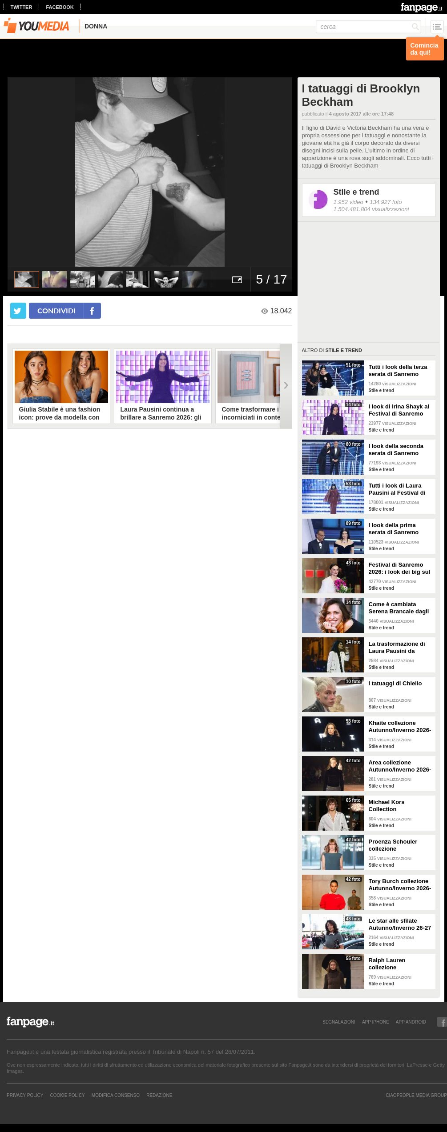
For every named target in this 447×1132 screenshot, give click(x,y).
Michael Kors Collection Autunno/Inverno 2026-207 (400, 806)
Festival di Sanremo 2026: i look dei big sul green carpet (400, 568)
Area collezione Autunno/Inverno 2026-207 (400, 766)
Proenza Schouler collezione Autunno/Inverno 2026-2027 (400, 845)
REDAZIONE (159, 1095)
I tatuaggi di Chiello (395, 683)
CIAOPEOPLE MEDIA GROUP (416, 1095)
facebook (59, 7)
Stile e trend (356, 192)
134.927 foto (386, 202)
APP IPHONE (375, 1022)
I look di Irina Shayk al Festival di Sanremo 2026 (399, 410)
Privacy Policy (25, 1095)
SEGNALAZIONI (338, 1022)
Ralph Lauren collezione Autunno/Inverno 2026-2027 (400, 964)
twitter (21, 7)
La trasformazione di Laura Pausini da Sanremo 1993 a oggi (398, 647)
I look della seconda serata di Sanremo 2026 (396, 450)
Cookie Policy (67, 1095)
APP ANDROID (411, 1022)
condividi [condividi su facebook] (56, 310)
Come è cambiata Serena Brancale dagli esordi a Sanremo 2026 (400, 608)
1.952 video (348, 202)
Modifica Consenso (116, 1095)
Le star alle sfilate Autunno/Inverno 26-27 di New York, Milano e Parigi (400, 924)
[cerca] (368, 26)
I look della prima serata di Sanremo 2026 (394, 529)
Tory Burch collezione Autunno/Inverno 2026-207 (400, 885)
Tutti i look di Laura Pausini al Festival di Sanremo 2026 (397, 489)
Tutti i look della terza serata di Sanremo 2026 (398, 371)
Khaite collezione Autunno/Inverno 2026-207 (400, 727)
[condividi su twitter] (18, 311)
